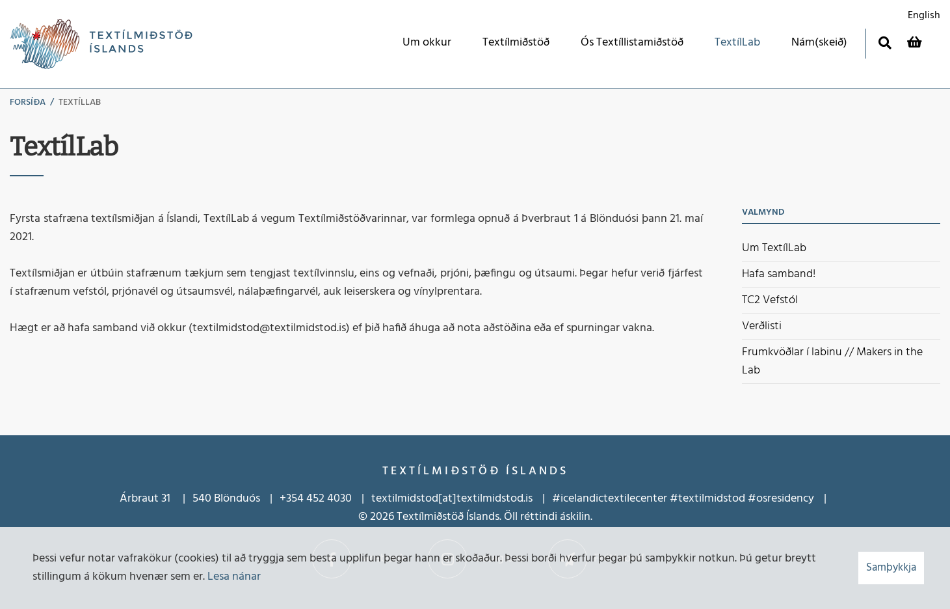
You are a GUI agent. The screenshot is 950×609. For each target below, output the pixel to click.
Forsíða (28, 102)
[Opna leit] (884, 43)
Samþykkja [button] (891, 567)
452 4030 (328, 498)
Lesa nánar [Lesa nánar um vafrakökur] (234, 576)
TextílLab (80, 102)
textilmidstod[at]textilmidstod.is (452, 498)
